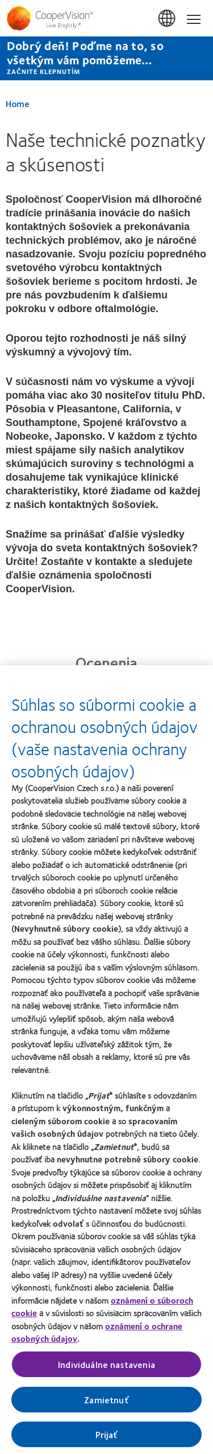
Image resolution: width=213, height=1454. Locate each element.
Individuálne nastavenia (106, 1368)
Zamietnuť (106, 1403)
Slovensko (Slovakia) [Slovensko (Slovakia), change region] (167, 19)
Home (18, 103)
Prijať (106, 1438)
